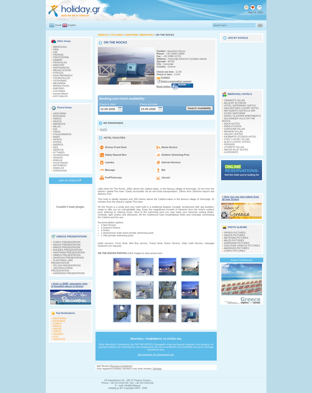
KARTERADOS (61, 67)
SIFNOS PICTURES (235, 232)
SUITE (103, 129)
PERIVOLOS (60, 62)
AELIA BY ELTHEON (235, 103)
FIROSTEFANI (61, 57)
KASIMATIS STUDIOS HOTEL (240, 136)
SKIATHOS (59, 339)
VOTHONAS (60, 80)
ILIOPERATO (231, 152)
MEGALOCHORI (62, 70)
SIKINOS (58, 157)
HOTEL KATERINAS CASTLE (240, 105)
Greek (58, 25)
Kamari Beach (60, 93)
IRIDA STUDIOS (233, 126)
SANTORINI (59, 113)
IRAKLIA (57, 160)
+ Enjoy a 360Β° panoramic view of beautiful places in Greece (69, 285)
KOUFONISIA (60, 162)
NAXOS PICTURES (234, 235)
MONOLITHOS (61, 86)
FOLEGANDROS (62, 134)
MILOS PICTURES (234, 240)
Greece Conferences (242, 260)
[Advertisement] (241, 64)
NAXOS (57, 121)
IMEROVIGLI (60, 47)
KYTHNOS (59, 152)
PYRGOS (58, 73)
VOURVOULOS (61, 78)
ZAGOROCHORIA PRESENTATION (62, 269)
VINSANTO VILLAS (234, 100)
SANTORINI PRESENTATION (69, 252)
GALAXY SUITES (233, 134)
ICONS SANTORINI (234, 113)
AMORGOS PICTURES (236, 248)
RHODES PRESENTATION (67, 250)
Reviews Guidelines (121, 366)
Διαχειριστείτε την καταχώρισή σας (156, 354)
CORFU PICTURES (234, 250)
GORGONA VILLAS (234, 129)
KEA (55, 147)
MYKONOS (59, 116)
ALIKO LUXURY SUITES (237, 142)
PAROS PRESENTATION (66, 247)
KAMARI (57, 60)
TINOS (56, 131)
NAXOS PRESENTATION (66, 244)
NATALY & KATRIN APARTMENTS (242, 116)
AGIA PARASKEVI (62, 75)
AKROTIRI (58, 65)
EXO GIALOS (60, 96)
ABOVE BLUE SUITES (236, 149)
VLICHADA (59, 91)
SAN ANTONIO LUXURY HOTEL (241, 108)
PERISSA (58, 54)
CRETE (57, 331)
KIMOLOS (58, 168)
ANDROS (58, 144)
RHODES (58, 334)
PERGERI (229, 144)
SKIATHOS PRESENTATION (68, 257)
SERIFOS (58, 150)
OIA (55, 52)
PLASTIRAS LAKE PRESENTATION (62, 261)
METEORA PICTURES (236, 237)
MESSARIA (59, 83)
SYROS (57, 142)
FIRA (56, 49)
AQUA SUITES (232, 123)
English (72, 25)
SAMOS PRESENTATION (67, 255)
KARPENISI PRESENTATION (69, 273)
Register (157, 368)
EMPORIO (58, 88)
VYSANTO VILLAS (234, 147)
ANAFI (56, 137)
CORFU (57, 323)
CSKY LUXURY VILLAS (236, 139)
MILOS (56, 126)
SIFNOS (57, 139)
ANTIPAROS (60, 165)
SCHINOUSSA (61, 155)
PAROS (57, 118)
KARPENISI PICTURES (236, 243)
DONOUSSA (60, 170)
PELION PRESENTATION (67, 265)
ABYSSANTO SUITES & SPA (239, 110)
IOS (55, 129)
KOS (55, 336)
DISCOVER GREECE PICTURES (242, 245)
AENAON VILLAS (233, 131)
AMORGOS (59, 124)
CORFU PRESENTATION (66, 242)
